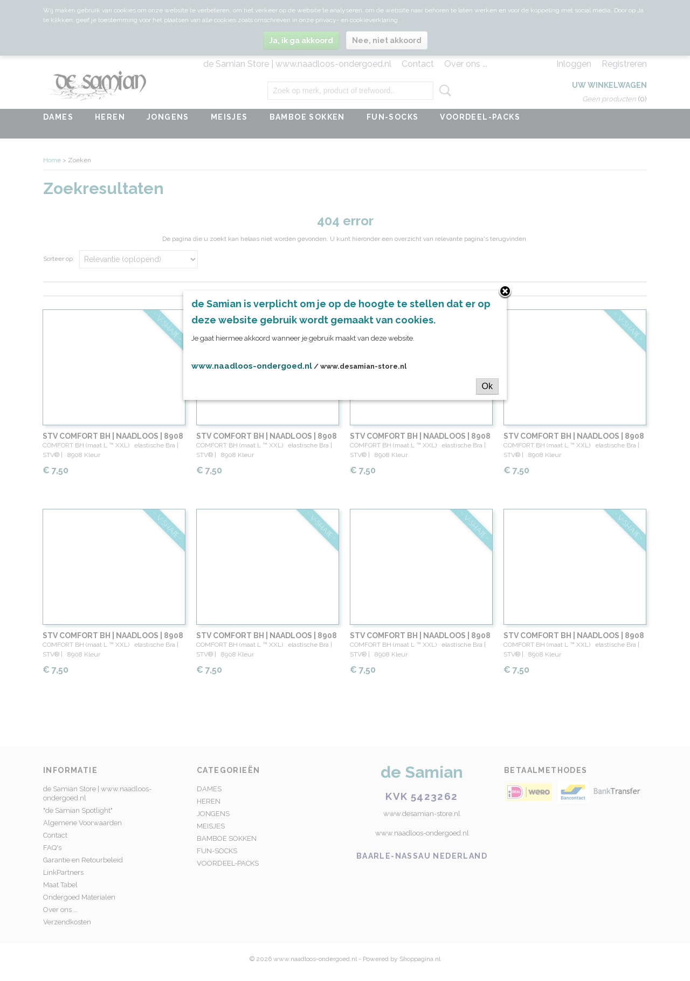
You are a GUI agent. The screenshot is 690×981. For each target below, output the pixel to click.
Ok (487, 386)
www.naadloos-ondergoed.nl (251, 366)
